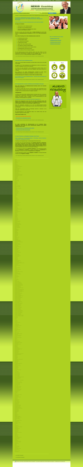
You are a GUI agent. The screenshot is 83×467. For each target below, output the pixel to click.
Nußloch (16, 358)
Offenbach (16, 361)
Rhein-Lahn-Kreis (17, 383)
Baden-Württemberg (18, 171)
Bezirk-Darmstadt (17, 186)
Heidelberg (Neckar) (18, 241)
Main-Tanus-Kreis (17, 331)
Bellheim (16, 183)
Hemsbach (16, 245)
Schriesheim (17, 404)
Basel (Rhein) (17, 180)
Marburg (16, 336)
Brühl (15, 196)
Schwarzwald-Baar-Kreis (18, 408)
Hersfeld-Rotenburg (18, 246)
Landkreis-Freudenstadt (18, 291)
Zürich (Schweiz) (17, 450)
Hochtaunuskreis (17, 250)
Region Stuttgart (17, 378)
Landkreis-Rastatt (17, 306)
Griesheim (16, 233)
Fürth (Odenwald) (17, 227)
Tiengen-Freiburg (17, 418)
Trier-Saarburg (17, 421)
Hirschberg (16, 249)
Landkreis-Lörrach (17, 300)
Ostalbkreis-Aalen (17, 364)
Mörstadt (16, 345)
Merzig (16, 340)
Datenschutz (46, 10)
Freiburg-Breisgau (17, 223)
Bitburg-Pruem (17, 191)
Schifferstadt (17, 403)
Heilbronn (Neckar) (18, 244)
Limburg (16, 321)
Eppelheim (16, 212)
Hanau (16, 236)
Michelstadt (16, 343)
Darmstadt (16, 201)
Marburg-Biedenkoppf (18, 337)
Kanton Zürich (17, 263)
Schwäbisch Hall (17, 406)
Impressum (38, 10)
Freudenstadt (17, 225)
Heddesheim (17, 238)
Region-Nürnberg (17, 341)
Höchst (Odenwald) (18, 252)
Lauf (15, 319)
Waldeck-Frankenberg (18, 432)
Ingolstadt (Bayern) (18, 260)
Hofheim (16, 253)
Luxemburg (16, 326)
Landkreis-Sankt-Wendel (18, 310)
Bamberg (16, 178)
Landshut (16, 316)
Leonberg (16, 320)
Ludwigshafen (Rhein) (18, 325)
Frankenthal (16, 219)
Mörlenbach (16, 344)
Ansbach (16, 164)
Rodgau (16, 392)
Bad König (16, 172)
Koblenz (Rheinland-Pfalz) (19, 271)
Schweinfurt (16, 409)
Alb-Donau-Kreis (17, 160)
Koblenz (16, 270)
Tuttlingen (16, 423)
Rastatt (16, 370)
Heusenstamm (17, 248)
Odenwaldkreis (17, 360)
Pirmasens (16, 368)
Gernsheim (16, 230)
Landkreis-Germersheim (18, 293)
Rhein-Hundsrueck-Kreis (18, 382)
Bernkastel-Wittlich (17, 185)
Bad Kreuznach (17, 173)
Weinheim (16, 435)
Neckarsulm (16, 350)
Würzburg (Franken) (18, 448)
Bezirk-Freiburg (17, 373)
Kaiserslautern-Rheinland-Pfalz (19, 262)
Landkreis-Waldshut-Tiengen (19, 315)
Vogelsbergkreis (17, 428)
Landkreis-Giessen (17, 294)
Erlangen (16, 213)
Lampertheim (17, 279)
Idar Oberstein (17, 256)
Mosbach (16, 346)
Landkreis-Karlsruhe (18, 298)
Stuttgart (16, 415)
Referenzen (51, 13)
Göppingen (16, 232)
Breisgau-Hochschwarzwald (19, 287)
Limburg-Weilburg (17, 322)
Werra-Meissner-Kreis (18, 437)
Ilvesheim (16, 257)
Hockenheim (17, 251)
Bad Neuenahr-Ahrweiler (18, 174)
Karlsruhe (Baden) (17, 265)
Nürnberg (16, 356)
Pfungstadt (16, 366)
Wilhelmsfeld (17, 443)
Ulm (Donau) (17, 425)
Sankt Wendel (17, 402)
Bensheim (16, 184)
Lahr (15, 278)
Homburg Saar (17, 254)
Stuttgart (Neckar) (17, 416)
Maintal (16, 330)
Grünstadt (16, 234)
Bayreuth (16, 182)
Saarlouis (16, 398)
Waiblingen (16, 431)
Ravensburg (16, 371)
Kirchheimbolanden (18, 269)
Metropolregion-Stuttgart (18, 342)
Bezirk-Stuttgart (17, 375)
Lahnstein (16, 277)
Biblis (15, 187)
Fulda (15, 228)
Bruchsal (16, 195)
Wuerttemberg (17, 446)
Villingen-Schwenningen (18, 426)
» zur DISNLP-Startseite (19, 455)
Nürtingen (16, 357)
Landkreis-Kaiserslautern (18, 297)
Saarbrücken (17, 396)
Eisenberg (16, 210)
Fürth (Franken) (17, 226)
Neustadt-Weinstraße (18, 354)
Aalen (16, 159)
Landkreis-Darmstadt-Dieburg (19, 289)
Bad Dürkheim (17, 168)
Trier (15, 419)
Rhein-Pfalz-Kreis (17, 390)
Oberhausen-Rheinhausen (19, 359)
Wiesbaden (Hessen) (18, 441)
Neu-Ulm (16, 355)
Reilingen (16, 379)
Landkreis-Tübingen (18, 313)
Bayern (16, 181)
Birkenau (16, 189)
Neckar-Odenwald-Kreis (18, 348)
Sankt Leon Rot (17, 401)
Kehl (15, 266)
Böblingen (16, 193)
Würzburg (16, 447)
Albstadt (16, 161)
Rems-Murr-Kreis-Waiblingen (19, 380)
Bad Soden (16, 176)
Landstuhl (16, 317)
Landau (16, 280)
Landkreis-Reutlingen (18, 307)
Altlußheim (16, 162)
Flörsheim (16, 218)
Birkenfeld (16, 190)
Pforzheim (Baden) (17, 365)
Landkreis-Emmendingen (18, 290)
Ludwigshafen (17, 324)
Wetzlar (16, 439)
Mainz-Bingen (17, 332)
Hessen (16, 247)
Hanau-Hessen (17, 237)
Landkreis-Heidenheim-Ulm (19, 295)
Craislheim (16, 200)
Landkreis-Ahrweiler (18, 282)
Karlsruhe (16, 264)
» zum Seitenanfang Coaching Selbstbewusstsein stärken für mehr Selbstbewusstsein (29, 56)
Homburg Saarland (18, 255)
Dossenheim (17, 205)
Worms (16, 445)
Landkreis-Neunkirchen (18, 303)
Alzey (15, 163)
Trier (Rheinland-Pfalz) (18, 420)
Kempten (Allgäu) (17, 267)
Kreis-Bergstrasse (17, 273)
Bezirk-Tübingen (17, 376)
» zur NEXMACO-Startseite (19, 457)
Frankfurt (16, 220)
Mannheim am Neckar (18, 335)
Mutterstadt (16, 347)
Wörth (16, 444)
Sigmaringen (17, 410)
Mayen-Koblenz (17, 302)
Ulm (15, 424)
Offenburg (16, 362)
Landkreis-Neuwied (18, 304)
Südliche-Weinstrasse (18, 417)
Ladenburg (16, 275)
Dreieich (16, 206)
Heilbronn (16, 242)
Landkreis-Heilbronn (18, 296)
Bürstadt (16, 197)
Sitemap (53, 10)
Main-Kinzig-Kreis (17, 329)
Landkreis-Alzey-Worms (18, 283)
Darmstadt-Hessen (17, 202)
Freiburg (16, 222)
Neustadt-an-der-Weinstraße (19, 353)
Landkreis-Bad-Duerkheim (19, 284)
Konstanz (16, 272)
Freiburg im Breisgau (18, 224)
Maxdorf (16, 338)
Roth (15, 393)
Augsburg (16, 167)
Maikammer (16, 328)
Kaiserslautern (17, 261)
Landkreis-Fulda (17, 292)
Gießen (16, 231)
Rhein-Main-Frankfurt (18, 386)
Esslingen (16, 215)
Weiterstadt (16, 436)
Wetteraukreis (17, 438)
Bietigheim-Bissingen (18, 188)
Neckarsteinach (17, 349)
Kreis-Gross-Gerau (18, 274)
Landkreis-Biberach (18, 286)
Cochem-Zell (17, 199)
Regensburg (16, 372)
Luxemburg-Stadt (17, 327)
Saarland (16, 397)
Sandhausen (17, 400)
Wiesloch (16, 442)
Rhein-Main (16, 385)
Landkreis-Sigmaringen (18, 311)
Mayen (16, 339)
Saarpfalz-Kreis (17, 399)
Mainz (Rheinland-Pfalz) (18, 333)
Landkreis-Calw (17, 288)
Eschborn (16, 214)
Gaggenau (16, 229)
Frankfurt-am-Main (17, 221)
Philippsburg (17, 367)
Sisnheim (16, 413)
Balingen (16, 177)
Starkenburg (16, 414)
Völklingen (16, 427)
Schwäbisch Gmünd (18, 405)
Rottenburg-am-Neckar (18, 394)
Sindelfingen (17, 411)
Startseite (16, 15)
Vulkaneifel (16, 429)
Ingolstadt (16, 258)
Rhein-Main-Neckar (18, 387)
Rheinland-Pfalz (17, 384)
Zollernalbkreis (17, 449)
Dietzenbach (17, 204)
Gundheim (16, 235)
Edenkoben (16, 208)
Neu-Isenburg (17, 351)
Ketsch (16, 268)
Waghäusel (16, 430)
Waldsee (16, 433)
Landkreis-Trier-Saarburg (18, 312)
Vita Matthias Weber (25, 13)
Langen (16, 318)
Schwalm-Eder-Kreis (18, 407)
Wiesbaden (16, 440)
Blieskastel (16, 192)
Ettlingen (16, 216)
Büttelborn (16, 198)
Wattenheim (16, 434)
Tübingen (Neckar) (17, 422)
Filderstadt (16, 217)
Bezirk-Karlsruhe (17, 374)
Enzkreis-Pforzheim (18, 211)
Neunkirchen (17, 352)
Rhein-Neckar (17, 388)
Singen (16, 412)
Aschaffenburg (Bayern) (18, 166)
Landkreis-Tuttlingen (18, 314)
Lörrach (16, 323)
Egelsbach (16, 209)
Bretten (16, 194)
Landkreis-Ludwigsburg (18, 301)
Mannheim (16, 334)
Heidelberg (16, 239)
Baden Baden (17, 170)
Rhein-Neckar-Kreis (18, 389)
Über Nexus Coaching (18, 13)
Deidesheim (16, 203)
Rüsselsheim (17, 395)
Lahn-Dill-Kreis (17, 276)
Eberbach (16, 207)
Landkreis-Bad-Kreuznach (19, 285)
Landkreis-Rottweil (17, 308)
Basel (15, 179)
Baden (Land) (17, 169)
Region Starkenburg (18, 377)
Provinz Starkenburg (18, 369)
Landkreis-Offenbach (18, 305)
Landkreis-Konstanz (18, 299)
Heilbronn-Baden (17, 243)
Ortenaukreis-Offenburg (18, 363)
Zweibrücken (17, 451)
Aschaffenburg (17, 165)
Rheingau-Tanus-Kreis (18, 381)
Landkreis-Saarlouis (18, 309)
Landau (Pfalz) (17, 281)
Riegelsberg (16, 391)
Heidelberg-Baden (17, 240)
